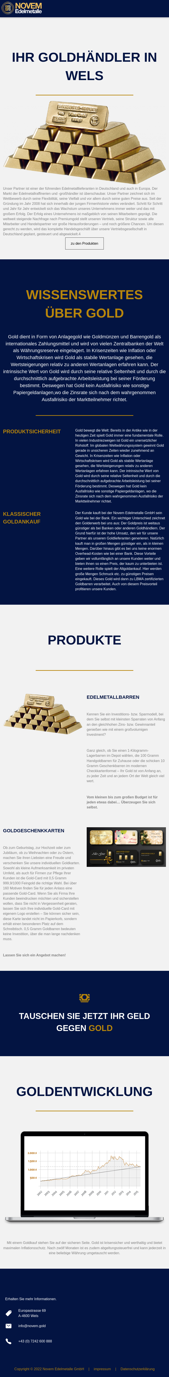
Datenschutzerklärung (138, 1369)
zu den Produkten (84, 243)
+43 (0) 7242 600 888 (35, 1341)
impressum (102, 1369)
